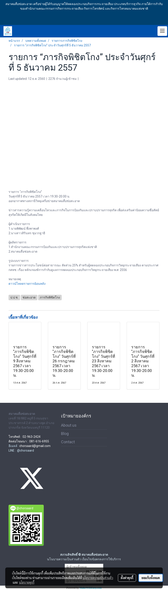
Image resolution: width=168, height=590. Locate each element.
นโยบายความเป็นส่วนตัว (98, 578)
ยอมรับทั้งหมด (151, 578)
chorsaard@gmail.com (35, 446)
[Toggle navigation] (162, 31)
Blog (65, 433)
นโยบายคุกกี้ (26, 582)
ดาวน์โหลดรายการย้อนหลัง (27, 283)
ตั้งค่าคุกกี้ (127, 578)
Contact (68, 442)
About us (69, 425)
